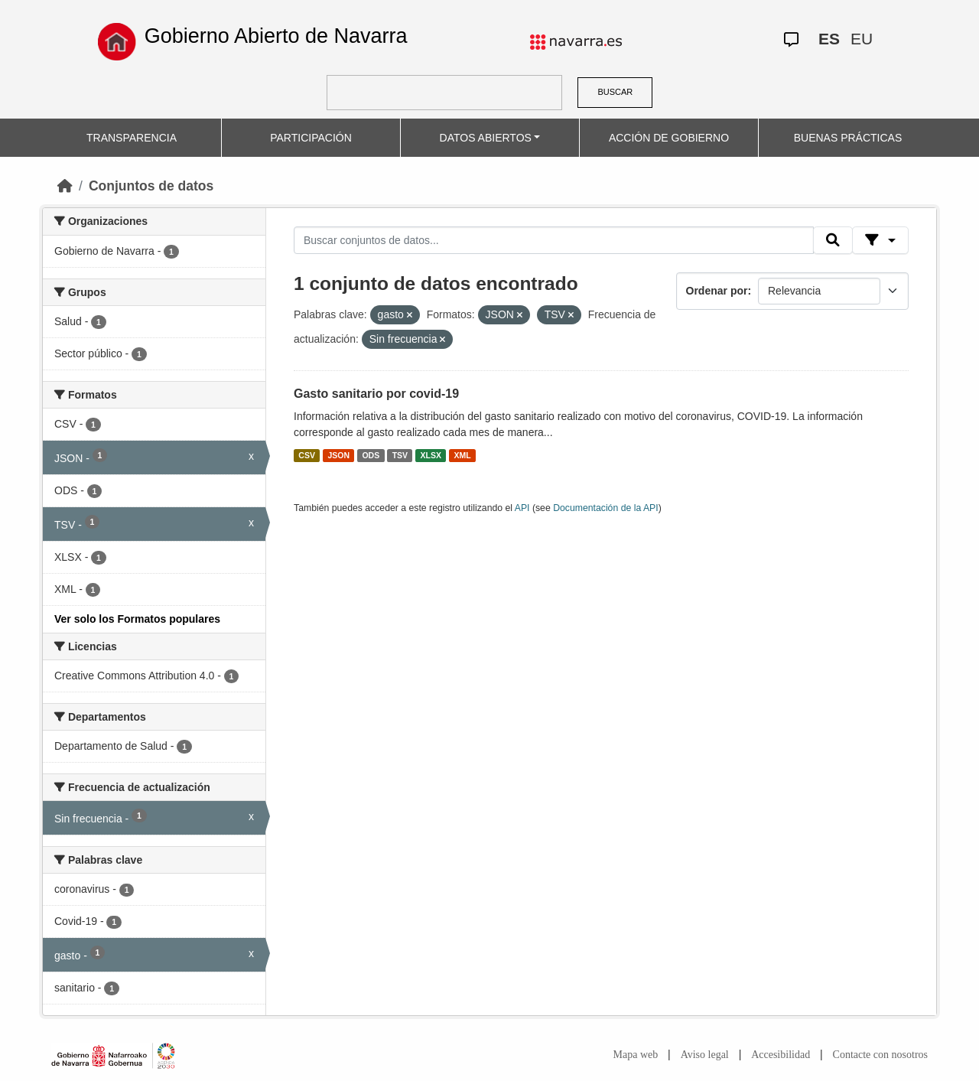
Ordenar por (717, 291)
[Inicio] (65, 186)
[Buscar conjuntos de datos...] (554, 240)
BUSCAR (615, 91)
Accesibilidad (780, 1054)
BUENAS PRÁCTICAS (848, 138)
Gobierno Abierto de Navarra (276, 35)
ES (829, 38)
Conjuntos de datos (151, 186)
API (522, 508)
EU (862, 38)
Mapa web (636, 1054)
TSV (400, 455)
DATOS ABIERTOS (486, 138)
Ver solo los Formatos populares (137, 619)
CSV (306, 455)
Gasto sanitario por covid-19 (376, 393)
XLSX (431, 455)
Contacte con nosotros (880, 1054)
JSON (338, 455)
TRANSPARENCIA (131, 138)
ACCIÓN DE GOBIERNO (669, 138)
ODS (370, 455)
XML (462, 455)
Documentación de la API (606, 508)
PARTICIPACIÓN (311, 138)
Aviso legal (705, 1054)
